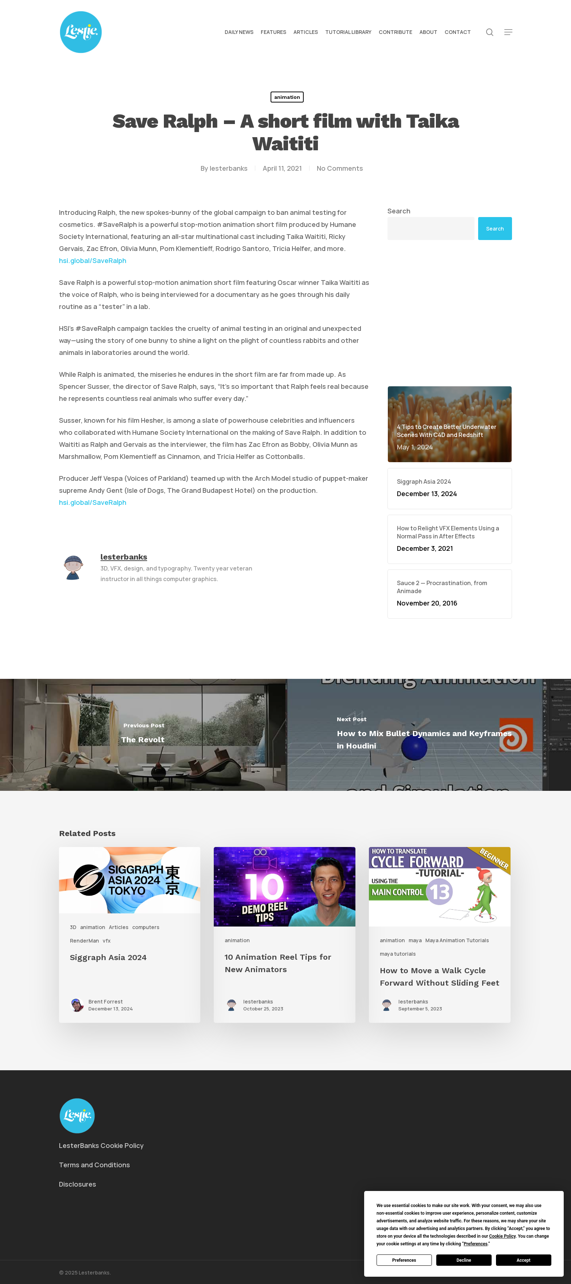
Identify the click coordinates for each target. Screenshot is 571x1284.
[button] (508, 32)
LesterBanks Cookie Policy (101, 1145)
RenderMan (84, 940)
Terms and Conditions (94, 1164)
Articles (119, 927)
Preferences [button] (475, 1243)
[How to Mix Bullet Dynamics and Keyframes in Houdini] (428, 735)
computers (146, 927)
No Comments (340, 168)
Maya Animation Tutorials (457, 940)
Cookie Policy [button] (502, 1236)
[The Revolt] (143, 735)
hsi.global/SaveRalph (92, 260)
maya (415, 940)
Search (398, 210)
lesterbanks (229, 168)
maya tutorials (398, 953)
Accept (524, 1260)
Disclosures (77, 1184)
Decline (464, 1260)
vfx (107, 940)
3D (73, 927)
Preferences (404, 1260)
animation (287, 97)
